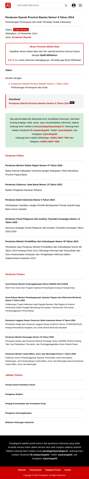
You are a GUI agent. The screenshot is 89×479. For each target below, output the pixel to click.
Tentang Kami (36, 470)
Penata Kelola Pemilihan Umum (20, 385)
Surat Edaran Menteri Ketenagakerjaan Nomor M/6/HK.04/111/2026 (36, 284)
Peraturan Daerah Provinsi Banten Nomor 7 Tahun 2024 (39, 83)
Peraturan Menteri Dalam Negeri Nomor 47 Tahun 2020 (33, 165)
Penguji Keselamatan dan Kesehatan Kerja (25, 403)
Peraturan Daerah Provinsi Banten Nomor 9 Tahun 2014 (41, 103)
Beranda (22, 470)
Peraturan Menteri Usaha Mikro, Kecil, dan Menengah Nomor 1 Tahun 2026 (40, 354)
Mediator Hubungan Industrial (19, 422)
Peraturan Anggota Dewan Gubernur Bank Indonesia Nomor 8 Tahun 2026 (40, 320)
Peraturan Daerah (21, 37)
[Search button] (66, 5)
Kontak (68, 470)
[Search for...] (39, 5)
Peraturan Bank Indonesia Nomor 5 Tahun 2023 (30, 200)
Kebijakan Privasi (53, 470)
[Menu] (80, 5)
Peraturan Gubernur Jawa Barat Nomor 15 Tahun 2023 (33, 184)
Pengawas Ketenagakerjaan (18, 413)
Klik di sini (13, 60)
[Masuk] (74, 5)
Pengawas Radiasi (14, 394)
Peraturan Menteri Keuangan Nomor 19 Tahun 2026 (29, 337)
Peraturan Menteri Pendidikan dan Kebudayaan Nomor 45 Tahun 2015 (41, 241)
